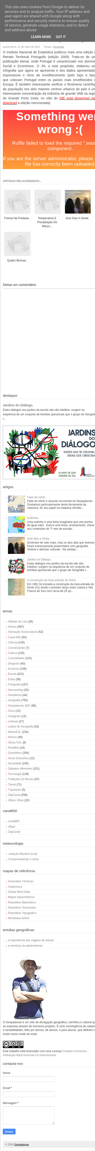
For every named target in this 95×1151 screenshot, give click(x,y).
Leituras (13, 721)
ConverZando (16, 647)
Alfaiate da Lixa (17, 621)
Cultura (12, 653)
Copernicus (15, 886)
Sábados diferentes (20, 768)
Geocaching (15, 690)
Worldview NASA (18, 918)
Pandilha (13, 747)
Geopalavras (21, 1144)
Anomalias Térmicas (20, 881)
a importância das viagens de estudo (31, 940)
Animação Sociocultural (22, 632)
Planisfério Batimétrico (22, 902)
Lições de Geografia (20, 726)
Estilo (11, 679)
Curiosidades (16, 658)
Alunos (12, 626)
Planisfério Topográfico (22, 913)
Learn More (41, 37)
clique (11, 826)
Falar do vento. (36, 497)
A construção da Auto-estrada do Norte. (51, 580)
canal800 (13, 821)
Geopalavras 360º (19, 705)
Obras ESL (15, 742)
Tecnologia (14, 774)
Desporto (13, 663)
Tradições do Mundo (21, 779)
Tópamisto (14, 789)
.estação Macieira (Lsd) (22, 853)
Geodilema (15, 695)
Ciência (12, 642)
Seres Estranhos (18, 758)
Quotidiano (15, 752)
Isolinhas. (33, 518)
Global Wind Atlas (19, 892)
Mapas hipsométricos (21, 897)
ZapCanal (14, 795)
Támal (12, 784)
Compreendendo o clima (23, 859)
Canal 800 (14, 637)
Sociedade (14, 763)
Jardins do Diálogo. (18, 405)
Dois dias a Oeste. (38, 538)
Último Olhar (16, 800)
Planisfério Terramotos (22, 907)
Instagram (14, 716)
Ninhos (12, 737)
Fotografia (14, 684)
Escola (12, 674)
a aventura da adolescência (25, 945)
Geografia (58, 46)
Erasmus (13, 668)
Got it (61, 37)
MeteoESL (14, 732)
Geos (11, 710)
